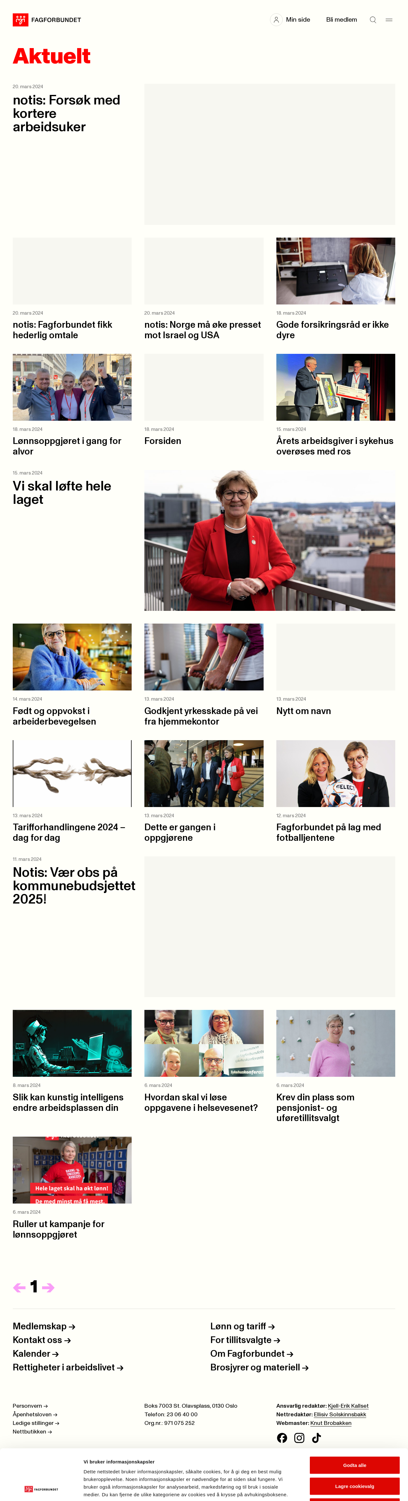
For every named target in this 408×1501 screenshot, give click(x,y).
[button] (293, 19)
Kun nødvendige (355, 1459)
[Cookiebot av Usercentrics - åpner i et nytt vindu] (41, 1488)
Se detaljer (343, 1488)
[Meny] (388, 19)
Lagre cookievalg (355, 1438)
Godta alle (355, 1417)
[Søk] (373, 19)
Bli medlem (341, 20)
